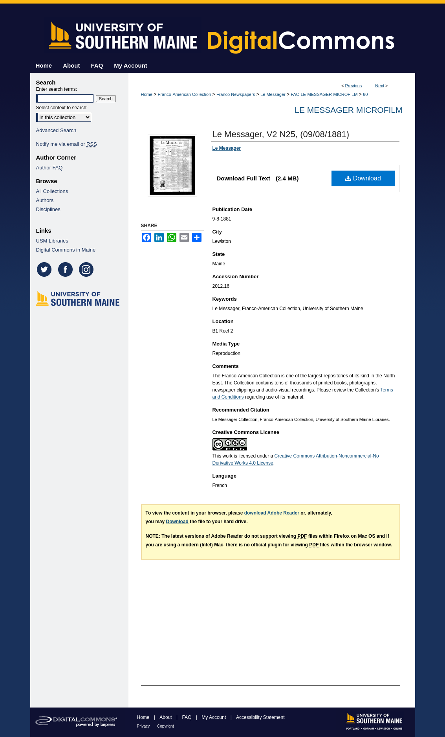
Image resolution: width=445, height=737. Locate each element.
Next (379, 85)
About (166, 717)
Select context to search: (62, 107)
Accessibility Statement (260, 717)
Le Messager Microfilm (348, 109)
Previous (353, 85)
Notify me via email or (66, 144)
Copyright (165, 726)
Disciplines (48, 209)
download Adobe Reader (271, 513)
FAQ (187, 717)
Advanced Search (56, 130)
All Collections (52, 191)
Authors (45, 200)
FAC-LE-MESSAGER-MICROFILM (324, 94)
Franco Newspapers (235, 94)
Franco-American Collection (184, 94)
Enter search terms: (56, 89)
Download (363, 178)
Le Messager (273, 94)
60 (365, 94)
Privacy (144, 726)
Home (146, 94)
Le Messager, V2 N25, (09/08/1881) (281, 134)
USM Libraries (52, 241)
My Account (214, 717)
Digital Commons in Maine (66, 250)
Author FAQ (49, 168)
